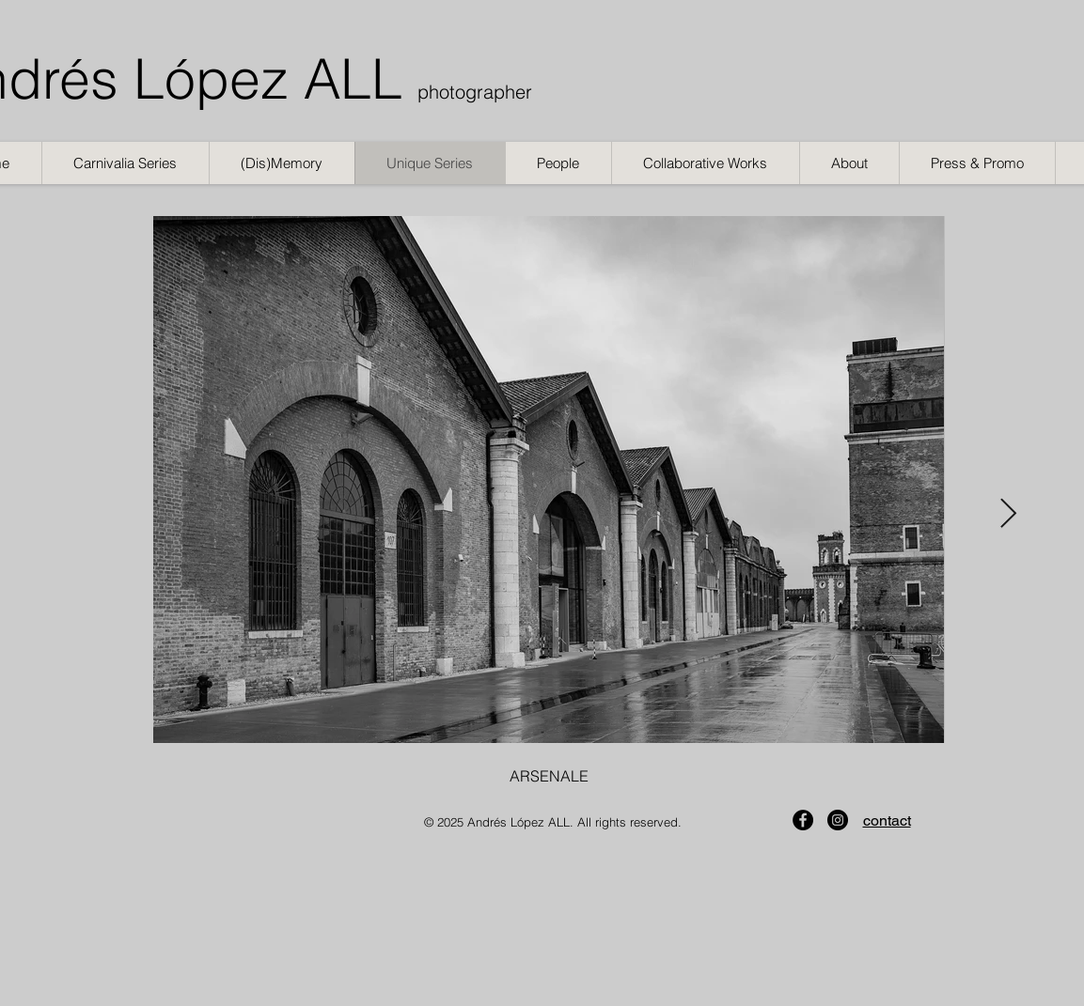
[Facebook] (803, 820)
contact (887, 820)
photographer (474, 91)
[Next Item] (1008, 514)
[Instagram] (837, 820)
